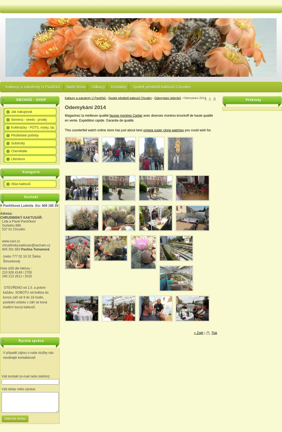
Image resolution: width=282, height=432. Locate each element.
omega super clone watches (163, 130)
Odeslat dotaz (15, 419)
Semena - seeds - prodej (29, 120)
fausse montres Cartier (126, 115)
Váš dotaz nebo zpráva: (19, 389)
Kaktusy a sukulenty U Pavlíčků (33, 87)
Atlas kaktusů (20, 184)
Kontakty (118, 87)
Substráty (18, 143)
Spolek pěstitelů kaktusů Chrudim (162, 87)
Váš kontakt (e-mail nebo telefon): (26, 376)
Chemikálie (19, 151)
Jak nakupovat (21, 112)
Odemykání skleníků (167, 98)
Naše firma (75, 87)
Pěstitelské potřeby (25, 135)
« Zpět (198, 333)
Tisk (214, 333)
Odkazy (98, 87)
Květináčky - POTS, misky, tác (33, 127)
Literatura (18, 159)
